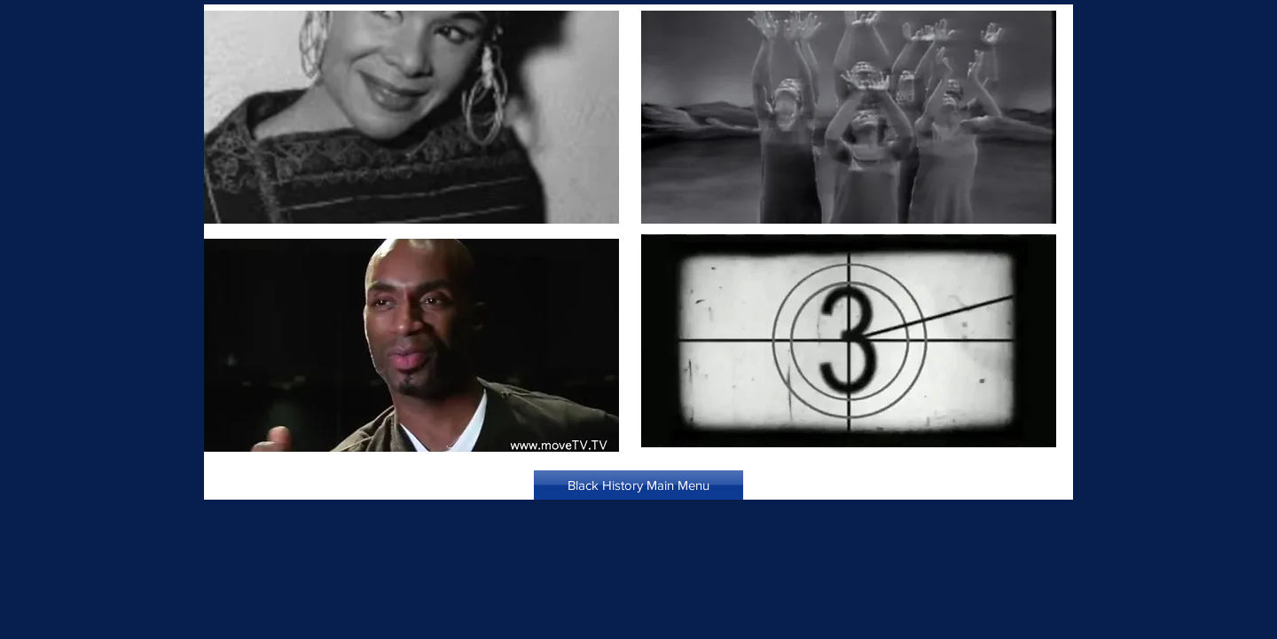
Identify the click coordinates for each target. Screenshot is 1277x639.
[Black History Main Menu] (638, 485)
